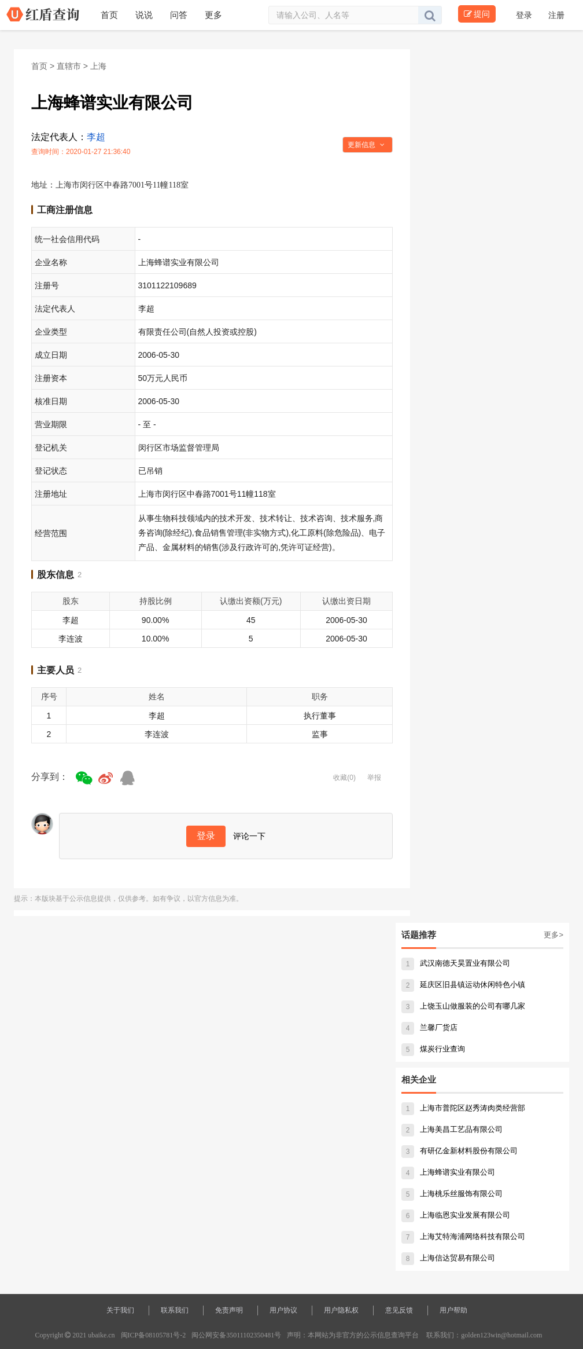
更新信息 (366, 145)
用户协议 (283, 1310)
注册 (556, 15)
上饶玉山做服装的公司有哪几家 (463, 1006)
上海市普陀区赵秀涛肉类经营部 (463, 1108)
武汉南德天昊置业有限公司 (455, 963)
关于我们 (120, 1310)
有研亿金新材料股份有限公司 (459, 1150)
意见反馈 (399, 1310)
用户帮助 (453, 1310)
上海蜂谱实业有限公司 (448, 1172)
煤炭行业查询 (433, 1048)
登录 (525, 15)
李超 (96, 137)
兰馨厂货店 (429, 1027)
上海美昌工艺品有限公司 (452, 1129)
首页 (39, 66)
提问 (477, 14)
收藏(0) (344, 778)
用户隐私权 (341, 1310)
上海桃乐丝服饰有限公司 (452, 1193)
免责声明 (229, 1310)
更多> (553, 934)
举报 (374, 778)
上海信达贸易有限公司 (448, 1257)
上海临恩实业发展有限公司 (455, 1215)
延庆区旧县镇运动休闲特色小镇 (463, 984)
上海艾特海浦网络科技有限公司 (463, 1236)
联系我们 (175, 1310)
